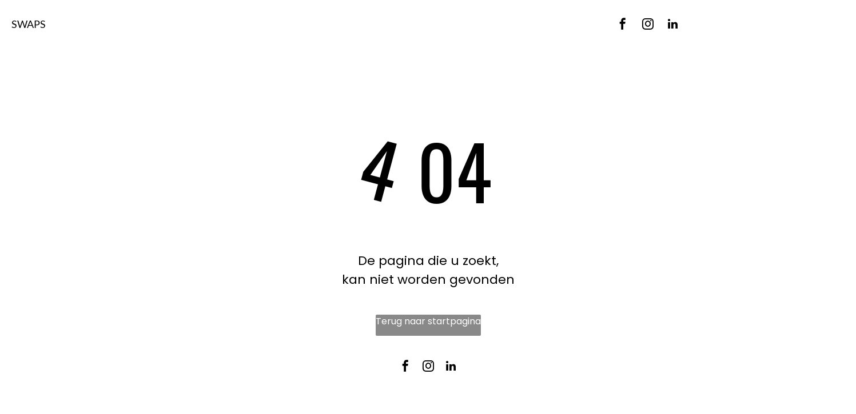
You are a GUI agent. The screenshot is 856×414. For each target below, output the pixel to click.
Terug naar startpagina (428, 321)
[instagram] (647, 25)
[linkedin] (673, 25)
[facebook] (622, 25)
